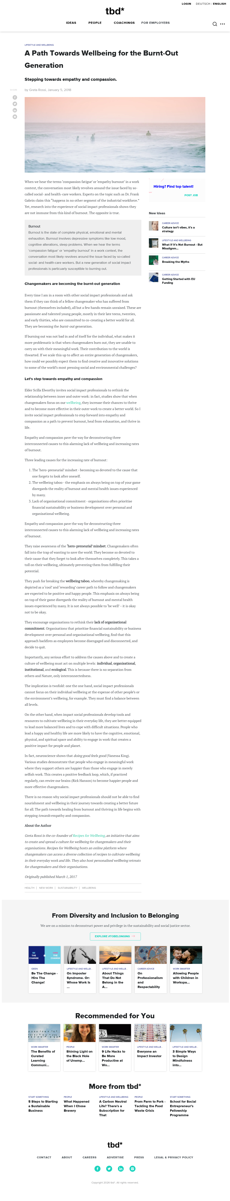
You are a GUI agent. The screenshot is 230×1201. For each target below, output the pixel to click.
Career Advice (170, 223)
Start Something (38, 1097)
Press (139, 1157)
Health (29, 888)
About (67, 1157)
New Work (46, 888)
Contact (44, 1157)
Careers (90, 1157)
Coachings (124, 23)
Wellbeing (89, 888)
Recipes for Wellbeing (89, 835)
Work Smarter (181, 969)
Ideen (34, 969)
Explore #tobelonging (115, 936)
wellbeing (73, 402)
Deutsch (203, 3)
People (95, 23)
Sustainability (67, 888)
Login (187, 3)
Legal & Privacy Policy (173, 1157)
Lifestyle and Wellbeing (39, 45)
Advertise (115, 1157)
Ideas (71, 23)
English (219, 3)
